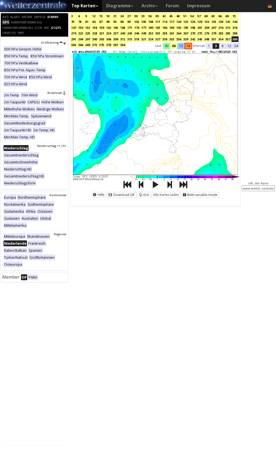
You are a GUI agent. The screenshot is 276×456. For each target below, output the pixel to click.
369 (87, 45)
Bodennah (56, 93)
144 (234, 22)
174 (136, 28)
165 (115, 28)
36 (149, 16)
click (144, 194)
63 (213, 16)
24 (121, 16)
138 (220, 22)
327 (157, 39)
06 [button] (174, 46)
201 (199, 28)
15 (100, 16)
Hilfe (99, 194)
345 (199, 39)
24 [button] (236, 46)
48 (178, 16)
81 (86, 22)
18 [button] (188, 46)
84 (93, 22)
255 (157, 33)
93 (114, 22)
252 (150, 33)
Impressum (198, 6)
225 (87, 33)
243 (129, 33)
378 (108, 45)
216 (234, 28)
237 (115, 33)
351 (213, 39)
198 (192, 28)
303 (101, 39)
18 (107, 16)
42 (163, 16)
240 (122, 33)
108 (150, 22)
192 (178, 28)
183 (157, 28)
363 (73, 45)
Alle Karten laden (166, 194)
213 (227, 28)
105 (143, 22)
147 (73, 28)
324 (150, 39)
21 (114, 16)
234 (108, 33)
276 (206, 33)
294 (80, 39)
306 (108, 39)
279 (213, 33)
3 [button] (216, 46)
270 (192, 33)
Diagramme (119, 6)
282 (220, 33)
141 (227, 22)
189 (171, 28)
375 (101, 45)
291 (73, 39)
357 (227, 39)
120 (178, 22)
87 (100, 22)
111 (157, 22)
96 (121, 22)
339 (185, 39)
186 (164, 28)
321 (143, 39)
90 (107, 22)
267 (185, 33)
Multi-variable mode (200, 194)
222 (80, 33)
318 (136, 39)
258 (164, 33)
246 (136, 33)
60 (206, 16)
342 (192, 39)
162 (108, 28)
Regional (60, 234)
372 (94, 45)
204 (206, 28)
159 (101, 28)
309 (115, 39)
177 (143, 28)
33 (142, 16)
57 (199, 16)
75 (72, 22)
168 (122, 28)
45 (170, 16)
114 (164, 22)
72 (234, 16)
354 (220, 39)
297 (87, 39)
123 (185, 22)
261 (171, 33)
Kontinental (58, 195)
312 (122, 39)
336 (178, 39)
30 (135, 16)
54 (192, 16)
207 (213, 28)
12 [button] (181, 46)
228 (94, 33)
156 (94, 28)
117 (171, 22)
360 (234, 39)
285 (227, 33)
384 (122, 45)
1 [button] (209, 46)
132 (206, 22)
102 (136, 22)
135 (213, 22)
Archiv (150, 6)
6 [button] (222, 46)
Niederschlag (51, 146)
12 (93, 16)
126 (192, 22)
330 (164, 39)
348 (206, 39)
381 (115, 45)
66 (220, 16)
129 (199, 22)
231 (101, 33)
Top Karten (84, 6)
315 (129, 39)
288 (234, 33)
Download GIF (122, 194)
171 (129, 28)
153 (87, 28)
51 (185, 16)
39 (156, 16)
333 (171, 39)
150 (80, 28)
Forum (172, 6)
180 (150, 28)
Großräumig (53, 42)
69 (227, 16)
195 (185, 28)
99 (128, 22)
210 (220, 28)
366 (80, 45)
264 (178, 33)
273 (199, 33)
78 (79, 22)
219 (73, 33)
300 (94, 39)
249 (143, 33)
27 (128, 16)
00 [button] (166, 46)
